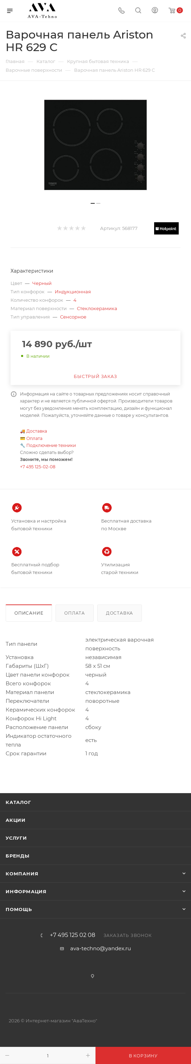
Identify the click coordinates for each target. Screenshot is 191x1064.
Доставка (36, 431)
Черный (42, 283)
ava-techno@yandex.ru (100, 948)
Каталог (18, 802)
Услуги (16, 838)
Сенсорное (73, 317)
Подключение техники (51, 445)
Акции (16, 820)
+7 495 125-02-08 (37, 466)
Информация (26, 891)
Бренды (17, 856)
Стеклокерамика (97, 308)
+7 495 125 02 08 (72, 935)
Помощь (19, 909)
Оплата (34, 438)
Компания (22, 873)
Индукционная (73, 291)
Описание (28, 613)
